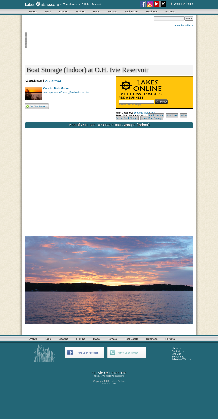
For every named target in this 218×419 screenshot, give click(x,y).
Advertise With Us (183, 25)
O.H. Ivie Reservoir (92, 4)
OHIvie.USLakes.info (109, 373)
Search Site (178, 356)
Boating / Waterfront (144, 112)
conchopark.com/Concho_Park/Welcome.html (66, 92)
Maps (96, 11)
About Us (177, 348)
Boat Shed (171, 115)
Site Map (176, 354)
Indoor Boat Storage (151, 118)
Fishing (80, 11)
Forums (170, 11)
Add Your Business (36, 106)
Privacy (105, 383)
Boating (63, 11)
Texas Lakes (70, 4)
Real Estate (131, 11)
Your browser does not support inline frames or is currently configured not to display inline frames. (109, 179)
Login (175, 3)
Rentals (112, 11)
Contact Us (178, 351)
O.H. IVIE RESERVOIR (107, 376)
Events (33, 11)
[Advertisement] (89, 40)
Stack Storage (155, 115)
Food (48, 11)
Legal (114, 383)
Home (188, 3)
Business (152, 11)
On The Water (53, 80)
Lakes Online (118, 381)
